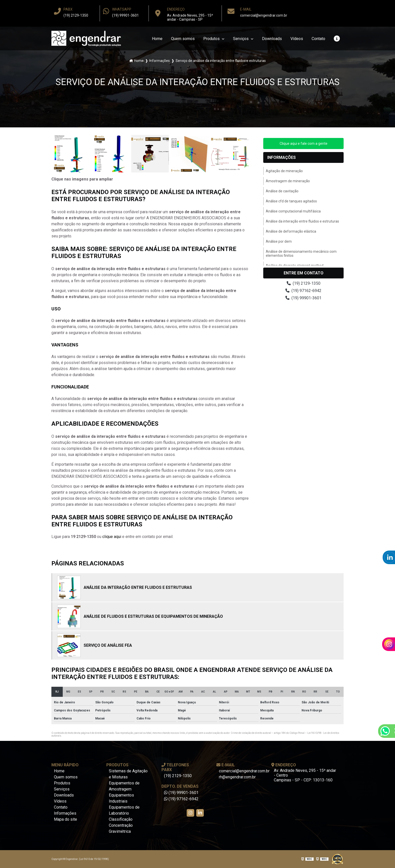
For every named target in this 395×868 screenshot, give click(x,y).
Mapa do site (65, 819)
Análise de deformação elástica (291, 231)
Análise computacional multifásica (293, 211)
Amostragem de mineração (288, 181)
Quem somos (183, 38)
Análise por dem (279, 241)
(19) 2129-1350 (75, 15)
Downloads (272, 38)
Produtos (212, 38)
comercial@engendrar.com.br (263, 15)
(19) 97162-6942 (303, 290)
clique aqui (111, 536)
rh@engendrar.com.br (237, 777)
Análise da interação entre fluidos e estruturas (302, 221)
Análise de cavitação (282, 191)
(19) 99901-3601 (125, 15)
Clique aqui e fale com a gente (303, 143)
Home (157, 38)
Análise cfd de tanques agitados (291, 201)
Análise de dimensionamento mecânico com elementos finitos (301, 253)
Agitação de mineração (284, 171)
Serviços (241, 38)
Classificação (121, 819)
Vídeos (296, 38)
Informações (159, 61)
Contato (318, 38)
